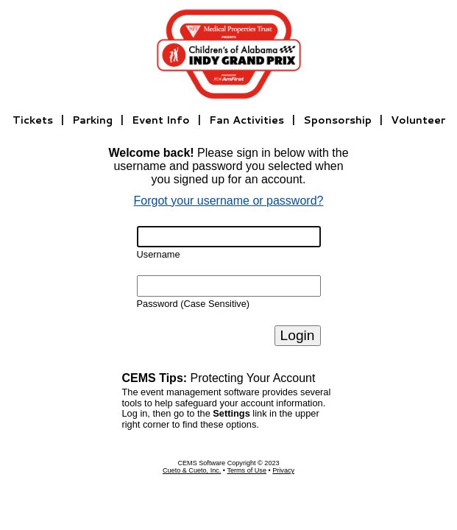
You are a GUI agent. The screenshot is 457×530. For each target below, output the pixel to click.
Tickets (33, 119)
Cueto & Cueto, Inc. (192, 470)
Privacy (283, 470)
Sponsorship (337, 119)
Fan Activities (246, 119)
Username (158, 254)
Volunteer (418, 119)
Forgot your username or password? (229, 200)
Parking (92, 119)
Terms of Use (246, 470)
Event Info (161, 119)
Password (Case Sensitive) (193, 303)
